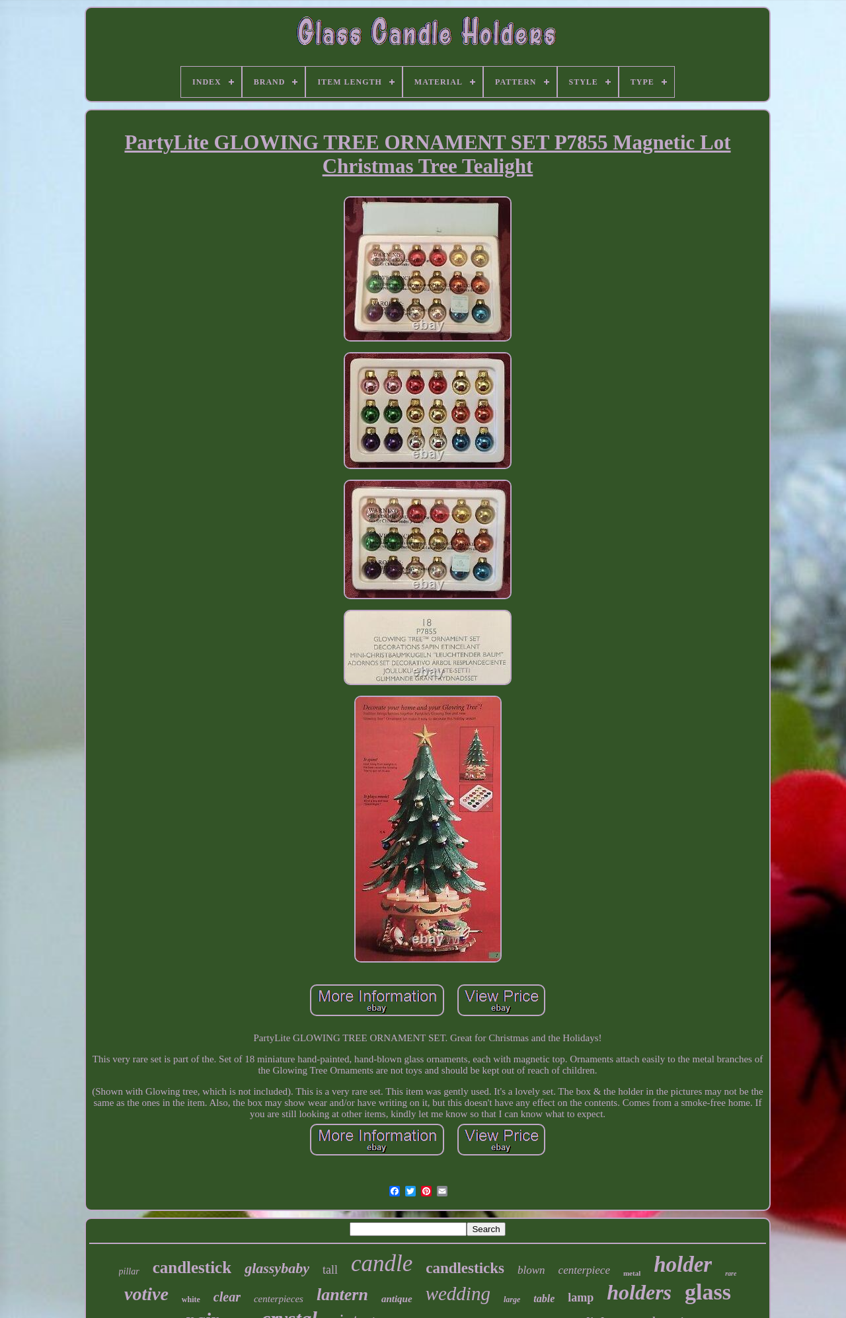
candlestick (192, 1267)
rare (730, 1273)
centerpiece (584, 1270)
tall (330, 1269)
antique (396, 1299)
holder (683, 1264)
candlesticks (465, 1268)
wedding (458, 1293)
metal (631, 1273)
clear (227, 1297)
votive (146, 1294)
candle (381, 1263)
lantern (342, 1294)
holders (639, 1292)
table (544, 1298)
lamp (581, 1297)
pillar (129, 1271)
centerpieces (278, 1299)
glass (708, 1292)
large (512, 1299)
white (191, 1299)
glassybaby (277, 1268)
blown (531, 1270)
